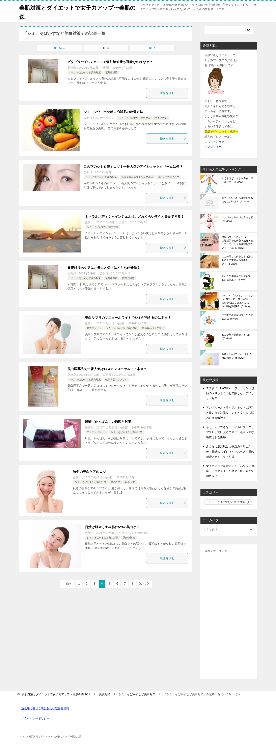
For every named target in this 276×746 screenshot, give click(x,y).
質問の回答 (128, 278)
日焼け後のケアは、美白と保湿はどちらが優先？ (103, 267)
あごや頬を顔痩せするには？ (237, 336)
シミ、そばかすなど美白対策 (85, 72)
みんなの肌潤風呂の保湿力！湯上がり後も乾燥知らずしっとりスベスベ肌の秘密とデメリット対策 (230, 451)
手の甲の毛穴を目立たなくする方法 (237, 317)
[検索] (228, 30)
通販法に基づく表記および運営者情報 (45, 708)
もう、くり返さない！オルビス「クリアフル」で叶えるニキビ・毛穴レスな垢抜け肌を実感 (230, 432)
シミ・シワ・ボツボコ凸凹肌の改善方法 (113, 112)
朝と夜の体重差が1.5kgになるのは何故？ (237, 278)
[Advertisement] (228, 614)
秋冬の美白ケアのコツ (89, 471)
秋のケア (130, 482)
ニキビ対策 (161, 118)
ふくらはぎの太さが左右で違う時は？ (237, 180)
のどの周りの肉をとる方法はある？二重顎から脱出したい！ (237, 260)
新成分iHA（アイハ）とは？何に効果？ (237, 356)
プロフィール (215, 146)
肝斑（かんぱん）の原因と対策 (108, 421)
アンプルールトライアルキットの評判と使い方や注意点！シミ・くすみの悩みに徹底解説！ (230, 412)
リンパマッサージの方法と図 (237, 219)
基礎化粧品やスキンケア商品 (137, 177)
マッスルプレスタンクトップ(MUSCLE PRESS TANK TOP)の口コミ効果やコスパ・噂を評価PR (237, 301)
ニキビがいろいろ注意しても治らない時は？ (237, 200)
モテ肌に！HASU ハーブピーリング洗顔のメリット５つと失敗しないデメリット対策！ (230, 393)
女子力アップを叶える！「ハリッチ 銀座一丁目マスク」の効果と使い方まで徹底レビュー (230, 471)
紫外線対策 (111, 72)
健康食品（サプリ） (153, 328)
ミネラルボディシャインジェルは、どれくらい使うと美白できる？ (134, 216)
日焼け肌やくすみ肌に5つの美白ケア (112, 527)
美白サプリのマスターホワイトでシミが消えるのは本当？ (128, 317)
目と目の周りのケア (168, 177)
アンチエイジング (96, 432)
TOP (56, 694)
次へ (142, 583)
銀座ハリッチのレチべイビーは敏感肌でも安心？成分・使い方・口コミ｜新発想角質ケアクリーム (237, 242)
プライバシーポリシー (35, 718)
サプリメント (94, 328)
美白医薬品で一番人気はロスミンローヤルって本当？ (107, 369)
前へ (69, 583)
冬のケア (115, 482)
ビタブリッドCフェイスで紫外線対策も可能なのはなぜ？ (110, 62)
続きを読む (173, 93)
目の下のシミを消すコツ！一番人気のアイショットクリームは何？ (133, 166)
